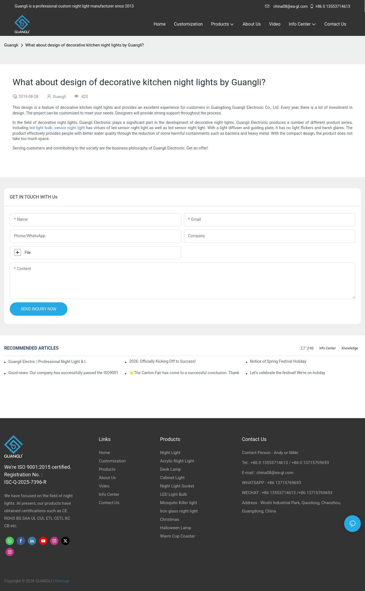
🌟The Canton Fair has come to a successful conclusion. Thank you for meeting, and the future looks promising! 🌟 (184, 373)
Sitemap (62, 581)
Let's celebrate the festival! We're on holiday (287, 373)
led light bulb (41, 128)
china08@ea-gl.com (286, 6)
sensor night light (69, 128)
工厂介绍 (306, 348)
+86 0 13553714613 (330, 6)
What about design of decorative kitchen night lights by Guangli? (84, 45)
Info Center (327, 348)
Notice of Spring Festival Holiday (278, 361)
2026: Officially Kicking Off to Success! (162, 361)
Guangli (11, 45)
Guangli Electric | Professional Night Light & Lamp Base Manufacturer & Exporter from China (47, 361)
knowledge (350, 348)
